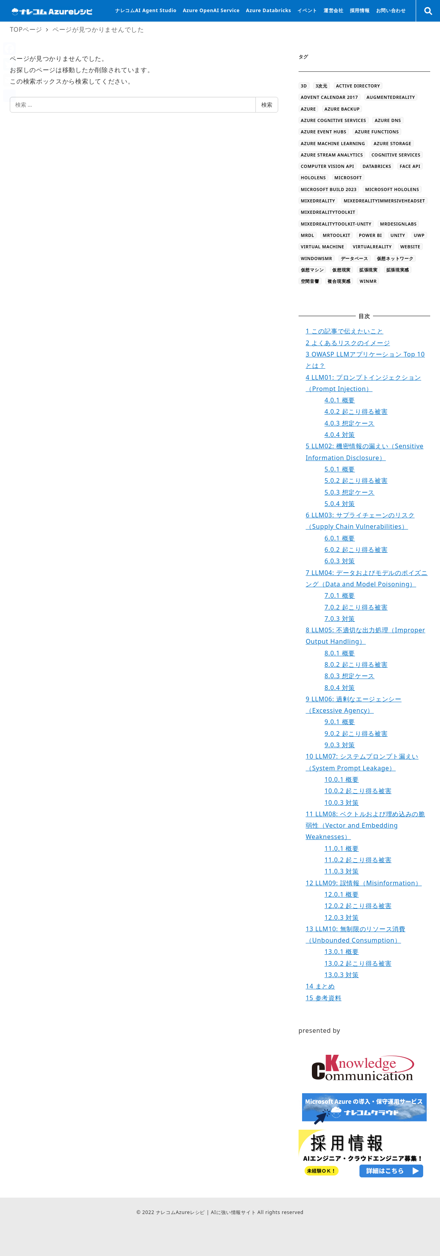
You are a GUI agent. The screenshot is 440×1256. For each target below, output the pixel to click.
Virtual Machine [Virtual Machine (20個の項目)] (322, 246)
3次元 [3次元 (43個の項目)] (321, 86)
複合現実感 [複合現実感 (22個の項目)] (339, 281)
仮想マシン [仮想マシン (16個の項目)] (312, 270)
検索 (266, 104)
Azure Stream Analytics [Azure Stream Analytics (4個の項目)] (332, 155)
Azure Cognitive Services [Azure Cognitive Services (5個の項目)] (333, 120)
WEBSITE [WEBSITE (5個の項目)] (410, 246)
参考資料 (323, 998)
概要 (339, 400)
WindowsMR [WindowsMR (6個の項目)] (316, 258)
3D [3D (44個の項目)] (304, 86)
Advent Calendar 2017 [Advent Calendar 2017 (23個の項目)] (329, 97)
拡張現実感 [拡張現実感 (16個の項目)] (397, 270)
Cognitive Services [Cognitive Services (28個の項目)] (395, 155)
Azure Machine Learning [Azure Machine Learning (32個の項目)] (333, 143)
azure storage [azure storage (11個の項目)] (392, 143)
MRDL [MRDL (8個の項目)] (307, 235)
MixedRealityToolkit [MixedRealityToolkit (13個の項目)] (328, 212)
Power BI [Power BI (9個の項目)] (370, 235)
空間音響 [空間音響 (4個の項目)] (310, 281)
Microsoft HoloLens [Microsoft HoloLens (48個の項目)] (392, 189)
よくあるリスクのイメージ (348, 343)
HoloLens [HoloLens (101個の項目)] (313, 177)
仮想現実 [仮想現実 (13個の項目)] (341, 270)
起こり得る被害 (355, 411)
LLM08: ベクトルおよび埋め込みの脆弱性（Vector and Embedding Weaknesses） (365, 825)
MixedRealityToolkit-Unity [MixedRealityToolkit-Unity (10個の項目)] (336, 224)
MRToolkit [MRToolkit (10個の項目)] (336, 235)
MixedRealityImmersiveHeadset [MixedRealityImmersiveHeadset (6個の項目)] (384, 201)
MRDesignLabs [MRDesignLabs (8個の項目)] (398, 224)
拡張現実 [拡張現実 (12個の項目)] (368, 270)
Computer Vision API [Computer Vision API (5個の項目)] (327, 166)
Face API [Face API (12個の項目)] (410, 166)
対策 (339, 434)
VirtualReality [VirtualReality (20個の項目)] (372, 246)
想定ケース (349, 423)
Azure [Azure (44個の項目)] (308, 109)
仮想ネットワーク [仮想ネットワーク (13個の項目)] (395, 258)
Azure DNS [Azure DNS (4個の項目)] (388, 120)
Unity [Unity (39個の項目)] (398, 235)
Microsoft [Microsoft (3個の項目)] (348, 177)
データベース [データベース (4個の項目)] (354, 258)
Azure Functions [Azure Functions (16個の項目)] (377, 132)
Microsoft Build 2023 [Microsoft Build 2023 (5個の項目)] (329, 189)
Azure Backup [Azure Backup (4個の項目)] (342, 109)
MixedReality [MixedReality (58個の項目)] (318, 201)
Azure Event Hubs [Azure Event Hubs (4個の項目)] (323, 132)
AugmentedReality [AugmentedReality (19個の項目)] (391, 97)
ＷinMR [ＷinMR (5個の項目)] (368, 281)
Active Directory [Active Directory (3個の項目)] (358, 86)
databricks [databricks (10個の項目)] (377, 166)
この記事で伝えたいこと (344, 331)
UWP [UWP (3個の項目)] (419, 235)
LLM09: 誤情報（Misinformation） (364, 883)
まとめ (320, 986)
